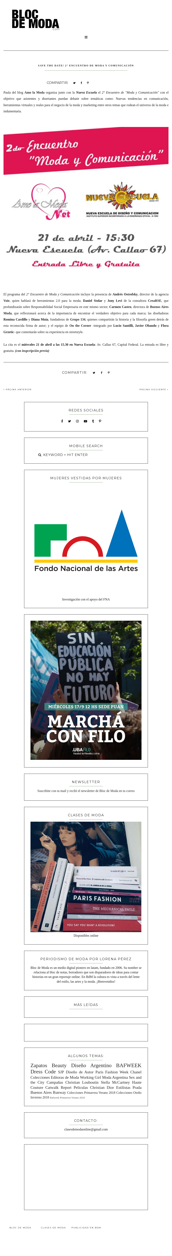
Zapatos (38, 1065)
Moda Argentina (115, 1077)
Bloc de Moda (20, 1227)
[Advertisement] (86, 1176)
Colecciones (40, 1077)
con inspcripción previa (32, 350)
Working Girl (90, 1077)
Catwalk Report (58, 1087)
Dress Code (43, 1072)
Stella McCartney (115, 1082)
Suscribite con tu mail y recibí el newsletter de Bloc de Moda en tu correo (86, 791)
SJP (61, 1072)
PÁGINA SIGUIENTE (153, 389)
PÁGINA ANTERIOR (18, 389)
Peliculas (81, 1087)
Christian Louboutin (81, 1082)
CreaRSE (154, 300)
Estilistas (123, 1087)
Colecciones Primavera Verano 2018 (91, 1092)
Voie (7, 300)
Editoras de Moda (65, 1077)
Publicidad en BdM (86, 1227)
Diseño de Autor (80, 1072)
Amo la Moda (35, 92)
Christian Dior (102, 1087)
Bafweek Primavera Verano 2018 (67, 1097)
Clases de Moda (53, 1227)
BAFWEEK (129, 1065)
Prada (137, 1087)
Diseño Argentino (91, 1065)
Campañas (55, 1082)
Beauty (59, 1065)
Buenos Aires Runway (48, 1092)
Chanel (136, 1072)
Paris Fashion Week (111, 1072)
